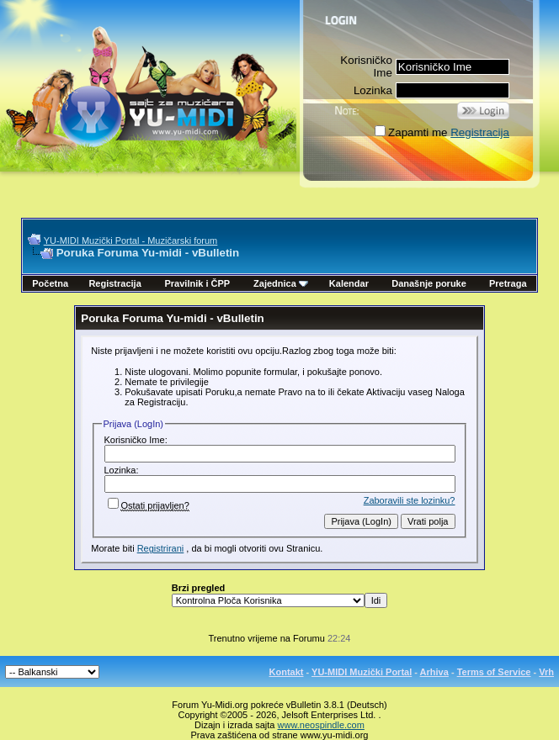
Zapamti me (411, 132)
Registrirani (160, 548)
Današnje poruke (428, 283)
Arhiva (434, 672)
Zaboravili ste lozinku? (409, 500)
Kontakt (286, 672)
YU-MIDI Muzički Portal (361, 672)
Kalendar (349, 283)
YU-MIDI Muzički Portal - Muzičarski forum (131, 240)
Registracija (479, 132)
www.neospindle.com (321, 725)
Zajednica (280, 283)
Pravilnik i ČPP (197, 283)
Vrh (546, 672)
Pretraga (508, 283)
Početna (50, 283)
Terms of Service (494, 672)
